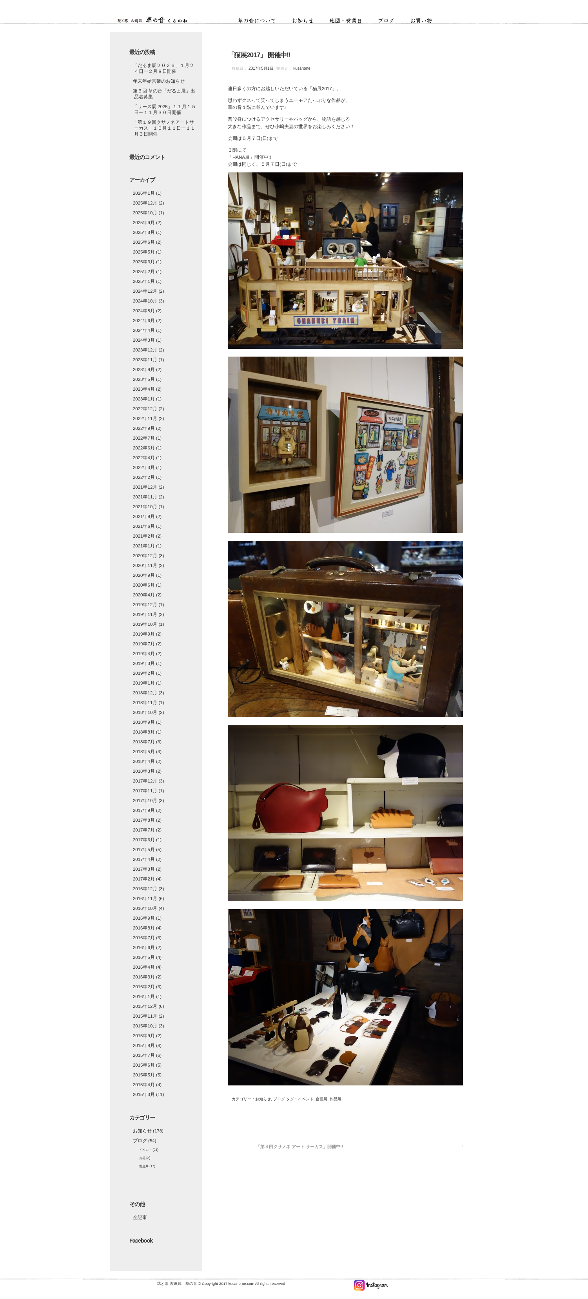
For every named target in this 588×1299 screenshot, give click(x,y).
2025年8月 (144, 232)
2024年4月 (144, 330)
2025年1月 (144, 281)
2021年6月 (144, 526)
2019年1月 (144, 683)
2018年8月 (144, 732)
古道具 (144, 1166)
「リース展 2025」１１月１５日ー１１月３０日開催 (164, 109)
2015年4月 (144, 1084)
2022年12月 (145, 408)
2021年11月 (145, 497)
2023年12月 (145, 350)
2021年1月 (144, 546)
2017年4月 (144, 859)
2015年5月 (144, 1075)
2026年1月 (144, 193)
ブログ (392, 21)
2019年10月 (145, 624)
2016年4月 (144, 967)
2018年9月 (144, 722)
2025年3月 (144, 261)
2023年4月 (144, 389)
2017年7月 (144, 830)
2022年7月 (144, 438)
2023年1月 (144, 399)
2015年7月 (144, 1055)
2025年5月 (144, 252)
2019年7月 (144, 643)
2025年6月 (144, 242)
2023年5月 (144, 379)
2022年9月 (144, 428)
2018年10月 (145, 712)
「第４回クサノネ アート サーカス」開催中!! (299, 1146)
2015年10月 (145, 1026)
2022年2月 (144, 477)
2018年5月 (144, 751)
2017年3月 (144, 869)
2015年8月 (144, 1045)
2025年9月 (144, 222)
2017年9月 (144, 810)
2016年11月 (145, 898)
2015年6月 (144, 1065)
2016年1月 (144, 996)
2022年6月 (144, 448)
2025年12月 (145, 203)
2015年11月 (145, 1016)
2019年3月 (144, 663)
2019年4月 (144, 653)
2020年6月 (144, 585)
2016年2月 (144, 986)
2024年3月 (144, 340)
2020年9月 (144, 575)
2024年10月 (145, 301)
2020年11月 (145, 565)
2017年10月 (145, 800)
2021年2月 (144, 536)
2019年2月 (144, 673)
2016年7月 (144, 937)
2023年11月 (145, 359)
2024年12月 (145, 291)
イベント (145, 1150)
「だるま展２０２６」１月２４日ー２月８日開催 (163, 68)
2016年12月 (145, 888)
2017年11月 (145, 790)
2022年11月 (145, 418)
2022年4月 (144, 457)
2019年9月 (144, 634)
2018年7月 (144, 741)
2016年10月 (145, 908)
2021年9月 (144, 516)
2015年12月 (145, 1006)
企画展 (321, 1099)
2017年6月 (144, 839)
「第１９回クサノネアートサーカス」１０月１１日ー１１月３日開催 (164, 128)
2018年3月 (144, 771)
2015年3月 (144, 1094)
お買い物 (421, 21)
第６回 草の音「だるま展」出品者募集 (164, 94)
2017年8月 (144, 820)
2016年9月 (144, 918)
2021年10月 (145, 506)
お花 (142, 1158)
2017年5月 (144, 849)
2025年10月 (145, 212)
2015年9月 (144, 1035)
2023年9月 (144, 369)
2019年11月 (145, 614)
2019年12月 (145, 604)
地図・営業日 (351, 21)
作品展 (335, 1099)
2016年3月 (144, 977)
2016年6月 (144, 947)
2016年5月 (144, 957)
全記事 (140, 1217)
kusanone (301, 68)
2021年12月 (145, 487)
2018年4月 (144, 761)
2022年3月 (144, 467)
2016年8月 (144, 928)
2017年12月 (145, 781)
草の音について (263, 21)
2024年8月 (144, 310)
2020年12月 (145, 555)
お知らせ (308, 21)
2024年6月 (144, 320)
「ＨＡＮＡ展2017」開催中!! (487, 1146)
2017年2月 (144, 879)
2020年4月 (144, 594)
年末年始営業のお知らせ (159, 81)
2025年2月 (144, 271)
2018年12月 (145, 692)
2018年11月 (145, 702)
